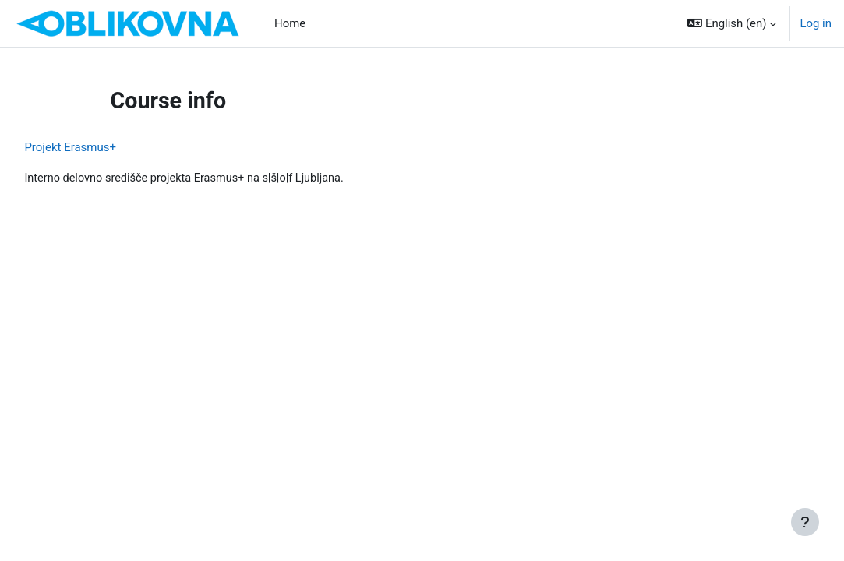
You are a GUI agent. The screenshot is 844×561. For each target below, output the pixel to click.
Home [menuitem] (289, 23)
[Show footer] (805, 522)
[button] (731, 23)
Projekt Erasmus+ (105, 147)
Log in (816, 23)
